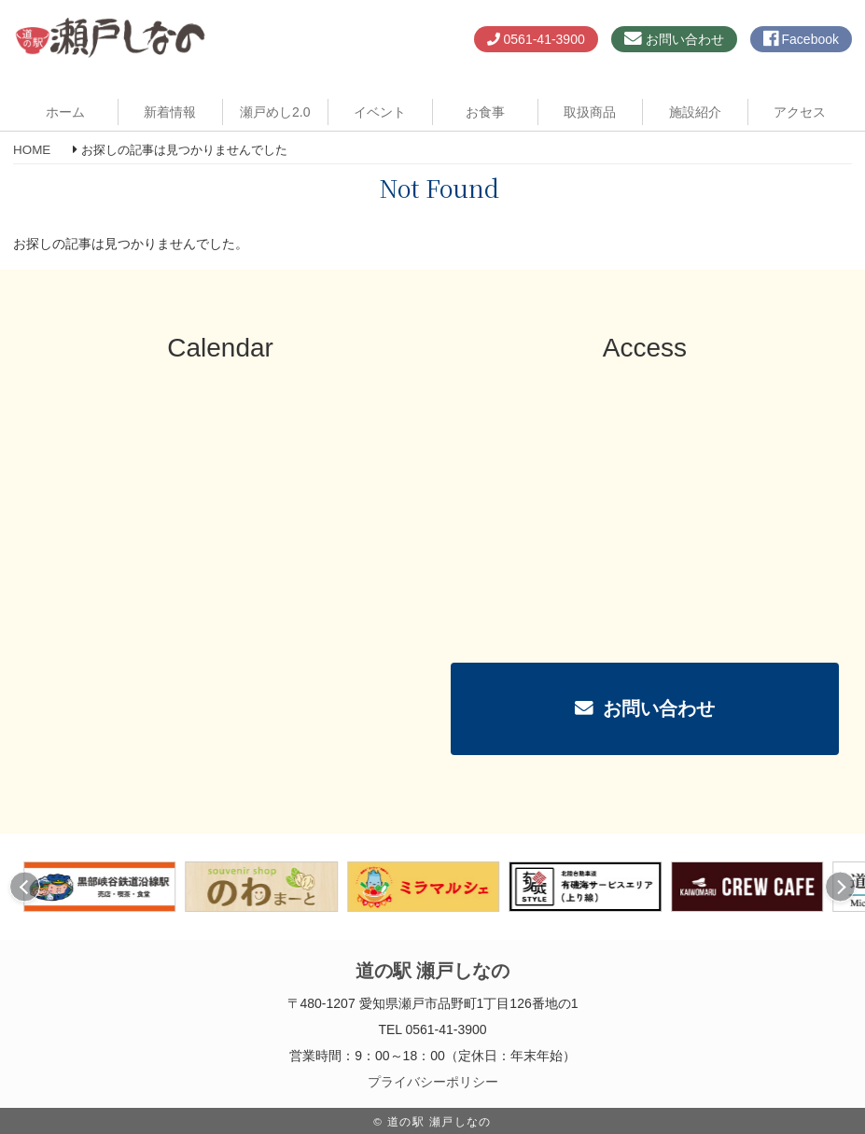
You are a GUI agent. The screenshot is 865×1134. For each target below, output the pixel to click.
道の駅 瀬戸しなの (432, 970)
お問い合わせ (674, 39)
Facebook (801, 39)
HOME (31, 150)
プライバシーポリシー (433, 1081)
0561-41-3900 (536, 39)
